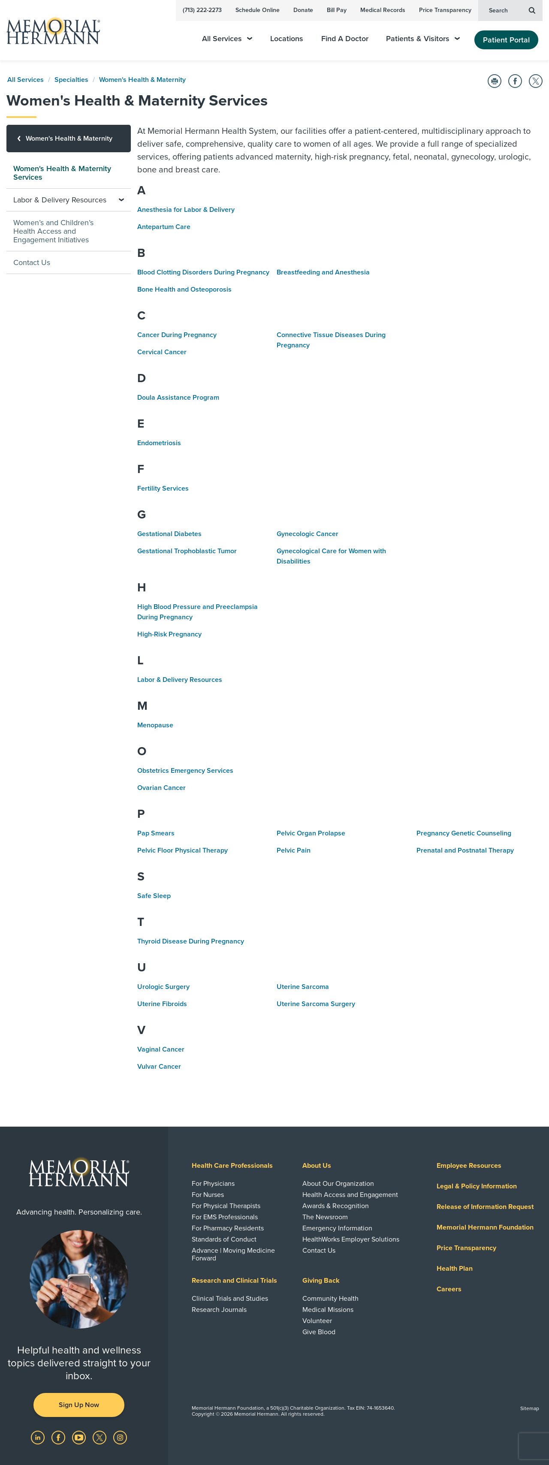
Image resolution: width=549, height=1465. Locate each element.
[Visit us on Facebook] (59, 1437)
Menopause (155, 725)
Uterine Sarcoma (303, 987)
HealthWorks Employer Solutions (350, 1239)
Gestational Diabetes (169, 534)
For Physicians (213, 1184)
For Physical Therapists (226, 1206)
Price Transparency (445, 10)
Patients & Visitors (423, 38)
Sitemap (529, 1408)
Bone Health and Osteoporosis (184, 289)
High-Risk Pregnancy (169, 634)
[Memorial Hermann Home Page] (49, 30)
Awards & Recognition (335, 1206)
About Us (316, 1165)
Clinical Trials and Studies (230, 1298)
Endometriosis (159, 443)
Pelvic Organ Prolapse (311, 833)
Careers (449, 1289)
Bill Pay (337, 10)
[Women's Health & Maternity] (68, 138)
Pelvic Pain (294, 850)
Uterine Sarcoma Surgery (316, 1004)
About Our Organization (338, 1184)
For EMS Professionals (225, 1217)
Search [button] (512, 10)
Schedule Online (257, 10)
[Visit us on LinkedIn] (38, 1437)
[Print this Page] (494, 81)
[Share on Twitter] (536, 81)
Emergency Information (337, 1228)
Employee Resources (469, 1165)
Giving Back (321, 1280)
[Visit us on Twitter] (100, 1437)
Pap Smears (156, 833)
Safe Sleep (154, 896)
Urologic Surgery (163, 987)
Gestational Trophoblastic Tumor (187, 551)
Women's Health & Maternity (142, 79)
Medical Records (382, 10)
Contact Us (31, 262)
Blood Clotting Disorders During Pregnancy (203, 272)
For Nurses (208, 1195)
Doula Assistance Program (178, 397)
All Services (227, 38)
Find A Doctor (344, 38)
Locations (286, 38)
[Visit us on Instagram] (120, 1437)
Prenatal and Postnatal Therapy (465, 850)
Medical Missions (327, 1310)
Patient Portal (506, 40)
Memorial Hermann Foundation (485, 1227)
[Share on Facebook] (515, 81)
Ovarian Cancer (161, 788)
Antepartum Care (163, 227)
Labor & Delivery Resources (179, 679)
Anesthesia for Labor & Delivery (186, 209)
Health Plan (455, 1268)
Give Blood (318, 1332)
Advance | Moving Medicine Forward (233, 1254)
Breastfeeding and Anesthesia (323, 272)
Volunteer (317, 1321)
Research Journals (219, 1310)
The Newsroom (325, 1217)
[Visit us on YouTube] (79, 1437)
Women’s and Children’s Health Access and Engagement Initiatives (53, 231)
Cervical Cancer (162, 352)
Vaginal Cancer (160, 1049)
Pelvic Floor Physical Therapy (182, 850)
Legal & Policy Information (477, 1186)
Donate (303, 10)
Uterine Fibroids (162, 1004)
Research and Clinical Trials (234, 1280)
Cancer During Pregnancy (177, 335)
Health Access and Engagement (350, 1195)
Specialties (71, 79)
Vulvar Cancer (159, 1066)
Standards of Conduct (224, 1239)
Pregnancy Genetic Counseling (463, 833)
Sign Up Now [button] (79, 1405)
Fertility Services (163, 488)
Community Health (330, 1298)
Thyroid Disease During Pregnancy (190, 941)
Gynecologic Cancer (307, 534)
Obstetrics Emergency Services (185, 770)
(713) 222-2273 (202, 10)
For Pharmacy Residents (228, 1228)
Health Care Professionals (232, 1165)
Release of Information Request (485, 1207)
